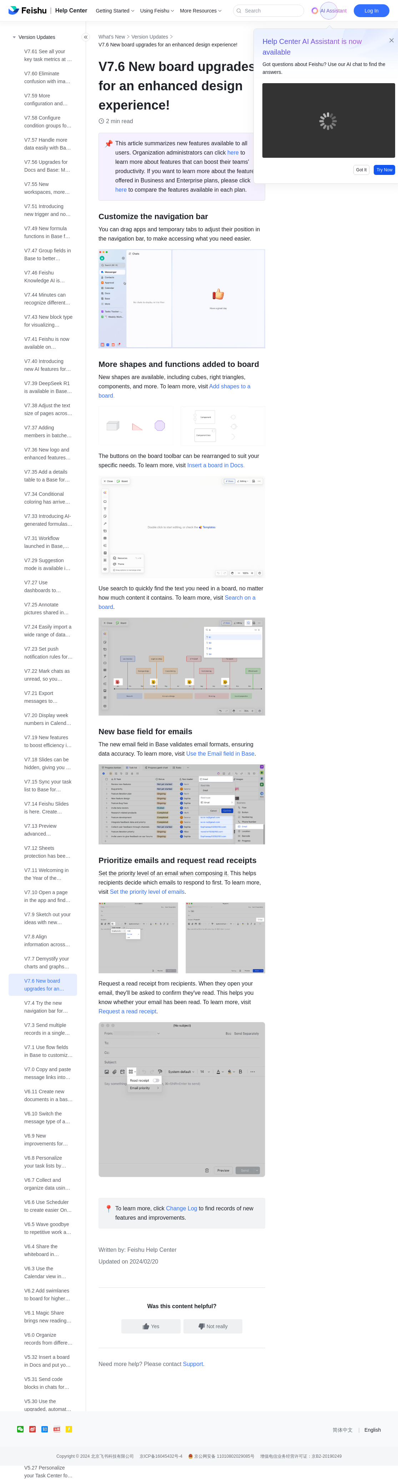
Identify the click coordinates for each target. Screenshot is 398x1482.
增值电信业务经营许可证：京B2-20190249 (301, 1472)
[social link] (23, 1445)
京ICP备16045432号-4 (161, 1472)
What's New (127, 37)
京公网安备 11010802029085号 (221, 1472)
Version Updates (165, 37)
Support (209, 1380)
